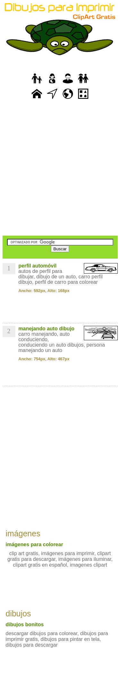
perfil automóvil (38, 265)
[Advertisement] (60, 168)
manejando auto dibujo (47, 328)
